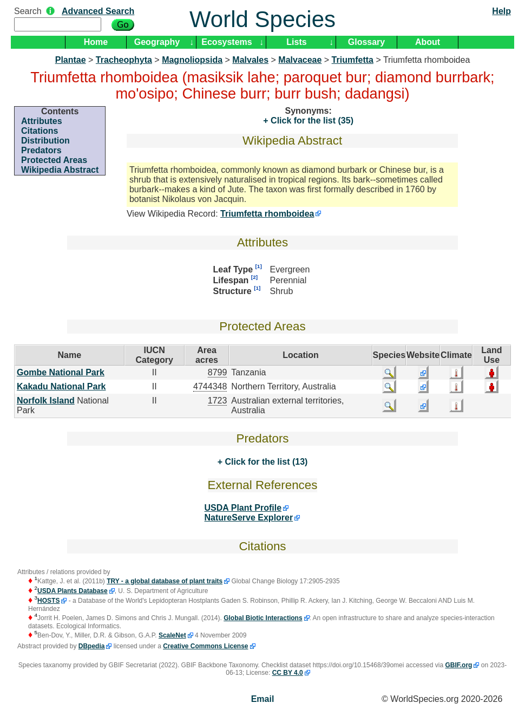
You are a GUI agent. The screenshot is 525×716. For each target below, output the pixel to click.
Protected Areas (54, 160)
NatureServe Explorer (249, 517)
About (427, 42)
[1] (258, 266)
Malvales (250, 59)
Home (96, 42)
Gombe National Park (60, 372)
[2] (254, 277)
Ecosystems (226, 42)
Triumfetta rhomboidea (267, 213)
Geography (157, 42)
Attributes (41, 121)
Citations (39, 130)
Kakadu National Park (61, 386)
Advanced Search (98, 11)
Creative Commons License (205, 646)
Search (28, 11)
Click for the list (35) (310, 120)
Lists (296, 42)
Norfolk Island (46, 400)
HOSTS (48, 600)
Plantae (70, 59)
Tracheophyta (124, 59)
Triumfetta (352, 59)
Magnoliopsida (192, 59)
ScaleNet (172, 635)
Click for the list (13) (264, 461)
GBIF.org (458, 665)
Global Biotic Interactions (263, 618)
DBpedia (91, 646)
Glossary (366, 42)
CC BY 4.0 (287, 672)
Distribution (45, 140)
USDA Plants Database (72, 591)
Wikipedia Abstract (60, 169)
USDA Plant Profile (243, 507)
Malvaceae (299, 59)
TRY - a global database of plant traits (164, 581)
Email (262, 699)
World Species (262, 19)
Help (501, 11)
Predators (41, 150)
